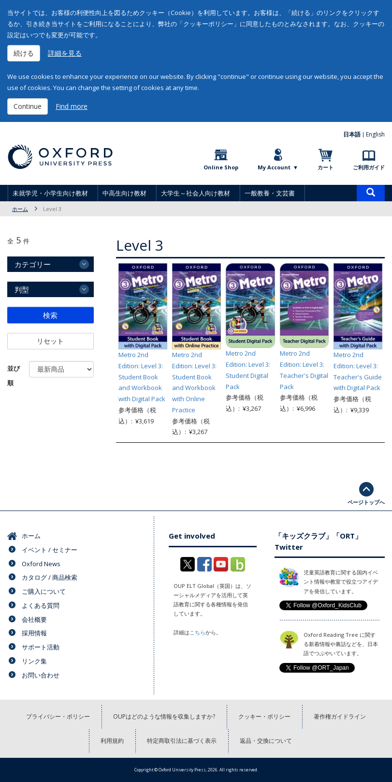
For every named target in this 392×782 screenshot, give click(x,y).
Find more (71, 106)
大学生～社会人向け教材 (195, 193)
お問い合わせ (40, 675)
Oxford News (41, 563)
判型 (22, 289)
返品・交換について (266, 741)
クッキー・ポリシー (264, 716)
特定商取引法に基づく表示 (182, 741)
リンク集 (34, 661)
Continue (28, 106)
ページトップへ (366, 502)
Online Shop (220, 167)
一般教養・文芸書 (270, 193)
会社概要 (34, 619)
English (375, 134)
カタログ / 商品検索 (49, 577)
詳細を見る (65, 53)
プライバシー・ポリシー (58, 716)
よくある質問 (40, 605)
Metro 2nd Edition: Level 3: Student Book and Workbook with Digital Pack (141, 376)
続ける (24, 53)
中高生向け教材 (124, 193)
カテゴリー (33, 264)
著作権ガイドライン (340, 716)
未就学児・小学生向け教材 (50, 193)
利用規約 (112, 741)
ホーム (20, 208)
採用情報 (34, 633)
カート (326, 167)
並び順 (13, 375)
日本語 (352, 134)
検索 (50, 315)
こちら (197, 632)
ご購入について (44, 591)
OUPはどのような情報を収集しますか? (164, 716)
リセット (50, 341)
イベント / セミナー (49, 549)
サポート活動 (40, 647)
